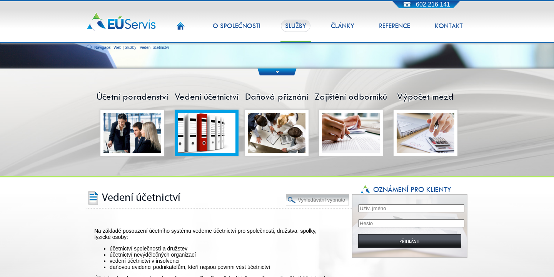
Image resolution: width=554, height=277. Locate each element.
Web (117, 47)
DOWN (277, 71)
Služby (130, 47)
